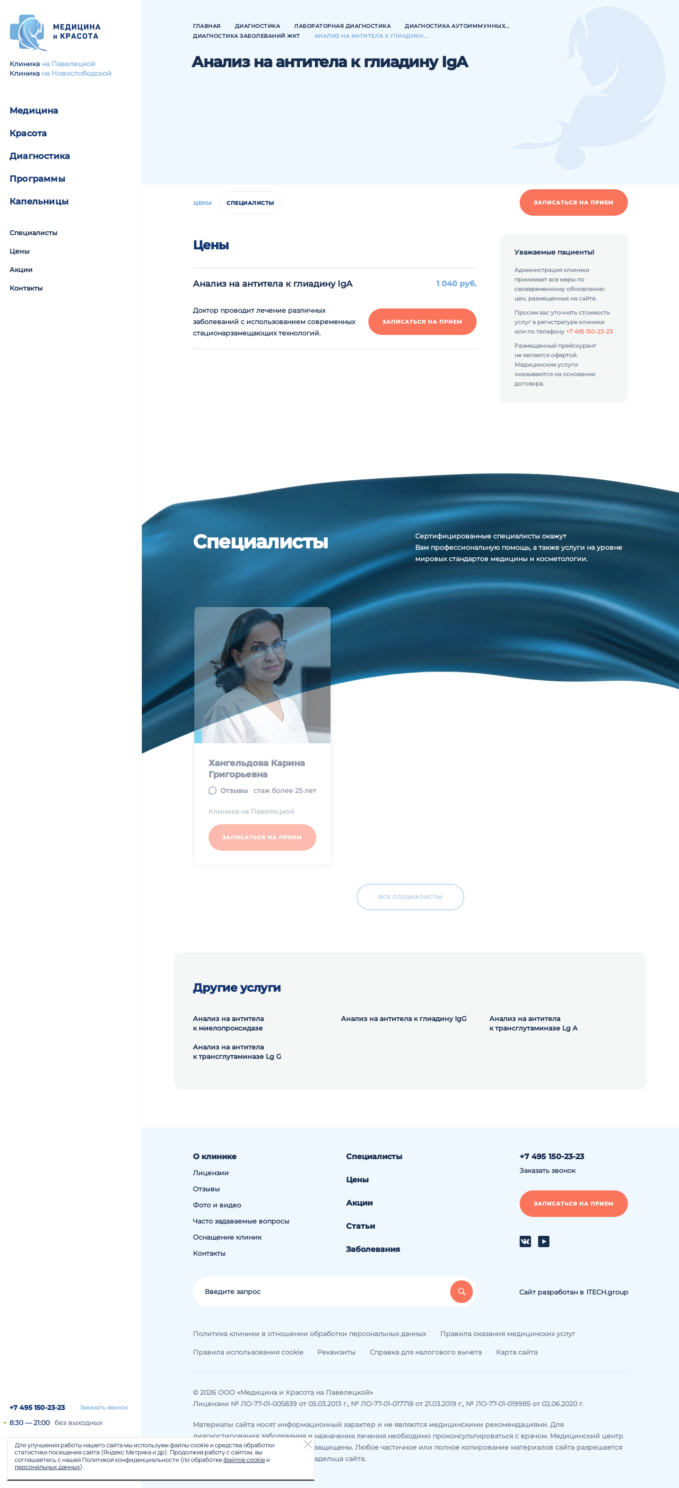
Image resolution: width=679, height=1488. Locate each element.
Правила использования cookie (248, 1352)
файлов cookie (244, 1459)
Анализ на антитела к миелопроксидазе (228, 1023)
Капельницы (39, 201)
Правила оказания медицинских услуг (507, 1333)
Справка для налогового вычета (426, 1352)
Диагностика (39, 156)
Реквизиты (336, 1352)
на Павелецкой (69, 64)
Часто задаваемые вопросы (241, 1221)
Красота (28, 133)
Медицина (34, 110)
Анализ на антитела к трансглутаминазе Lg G (237, 1052)
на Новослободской (77, 73)
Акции (21, 269)
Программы (37, 179)
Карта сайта (517, 1352)
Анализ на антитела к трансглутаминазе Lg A (533, 1023)
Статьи (360, 1226)
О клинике (214, 1156)
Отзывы (206, 1189)
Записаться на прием (574, 202)
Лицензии (211, 1173)
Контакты (26, 288)
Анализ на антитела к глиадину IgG (404, 1018)
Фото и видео (217, 1205)
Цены (19, 251)
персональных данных (47, 1466)
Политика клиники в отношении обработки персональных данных (309, 1333)
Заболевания (373, 1249)
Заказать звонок (104, 1407)
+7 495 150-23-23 (37, 1407)
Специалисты (33, 232)
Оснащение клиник (227, 1237)
